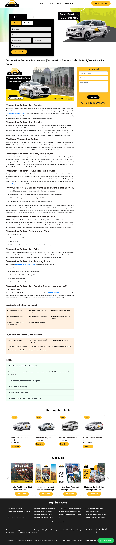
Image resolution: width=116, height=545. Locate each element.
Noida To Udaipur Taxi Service (38, 350)
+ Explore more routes (58, 522)
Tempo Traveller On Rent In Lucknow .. (19, 513)
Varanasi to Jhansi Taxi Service (60, 340)
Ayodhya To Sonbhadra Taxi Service (17, 346)
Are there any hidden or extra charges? (24, 380)
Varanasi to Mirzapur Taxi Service (61, 311)
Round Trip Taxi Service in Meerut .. (96, 515)
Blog (49, 540)
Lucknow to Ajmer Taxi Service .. (44, 515)
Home (41, 4)
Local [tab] (35, 17)
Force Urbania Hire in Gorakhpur (17, 350)
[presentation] (8, 478)
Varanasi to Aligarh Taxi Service (38, 316)
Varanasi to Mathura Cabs (15, 311)
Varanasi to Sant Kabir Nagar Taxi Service (61, 317)
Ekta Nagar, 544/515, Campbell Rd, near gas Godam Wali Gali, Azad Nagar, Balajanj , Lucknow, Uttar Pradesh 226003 (62, 531)
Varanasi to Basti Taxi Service (15, 316)
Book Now (15, 446)
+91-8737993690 (100, 3)
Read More (22, 494)
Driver (58, 4)
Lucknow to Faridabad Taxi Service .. (45, 509)
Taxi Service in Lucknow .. (16, 509)
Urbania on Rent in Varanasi (37, 322)
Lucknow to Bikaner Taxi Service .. (44, 518)
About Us (49, 4)
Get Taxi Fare (106, 540)
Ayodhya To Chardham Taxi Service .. (70, 510)
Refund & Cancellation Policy (35, 540)
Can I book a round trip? (18, 386)
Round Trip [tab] (27, 23)
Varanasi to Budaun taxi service (16, 113)
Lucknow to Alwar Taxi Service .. (44, 512)
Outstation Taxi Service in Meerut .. (96, 518)
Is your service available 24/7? (21, 392)
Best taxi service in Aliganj (15, 340)
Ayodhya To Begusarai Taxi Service (61, 346)
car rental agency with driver (15, 184)
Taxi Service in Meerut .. (92, 512)
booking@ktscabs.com (24, 531)
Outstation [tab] (17, 17)
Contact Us (69, 4)
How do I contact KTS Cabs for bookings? (25, 398)
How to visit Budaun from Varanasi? (23, 366)
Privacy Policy (10, 540)
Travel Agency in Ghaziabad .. (94, 509)
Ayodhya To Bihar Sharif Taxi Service (40, 346)
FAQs (45, 540)
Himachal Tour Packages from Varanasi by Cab (16, 323)
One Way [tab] (16, 23)
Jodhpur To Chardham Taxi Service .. (70, 514)
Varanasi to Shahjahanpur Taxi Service (38, 312)
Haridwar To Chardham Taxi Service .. (70, 518)
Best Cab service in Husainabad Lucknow (38, 341)
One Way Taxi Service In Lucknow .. (19, 517)
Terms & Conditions (20, 540)
